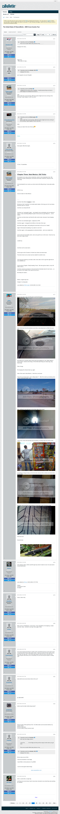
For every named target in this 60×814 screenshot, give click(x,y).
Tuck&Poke (9, 682)
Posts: (8, 52)
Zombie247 (9, 709)
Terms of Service (46, 808)
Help (27, 808)
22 (43, 803)
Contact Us (32, 808)
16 (23, 803)
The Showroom (16, 17)
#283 (54, 703)
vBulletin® (50, 811)
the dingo (9, 782)
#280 (54, 623)
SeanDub (9, 601)
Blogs (11, 11)
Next (54, 803)
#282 (54, 676)
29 (46, 803)
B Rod (9, 629)
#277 (54, 294)
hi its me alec (9, 149)
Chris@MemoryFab (9, 120)
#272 (54, 67)
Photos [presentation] (19, 32)
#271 (54, 38)
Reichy (9, 568)
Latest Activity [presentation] (12, 32)
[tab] (5, 32)
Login (56, 1)
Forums (5, 11)
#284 (54, 734)
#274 (54, 114)
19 (33, 803)
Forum (7, 17)
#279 (54, 595)
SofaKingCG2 (9, 655)
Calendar (12, 14)
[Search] (29, 35)
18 (29, 803)
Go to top (54, 808)
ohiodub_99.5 (9, 44)
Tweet (9, 56)
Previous (13, 803)
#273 (54, 85)
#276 (54, 171)
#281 (54, 649)
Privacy (38, 808)
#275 (54, 143)
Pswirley (9, 740)
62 (49, 803)
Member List (6, 14)
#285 (54, 776)
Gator (9, 300)
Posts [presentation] (5, 32)
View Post (37, 70)
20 (36, 803)
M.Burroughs (9, 91)
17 (26, 803)
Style (11, 17)
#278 (54, 562)
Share (9, 55)
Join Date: (7, 51)
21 (39, 803)
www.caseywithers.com (36, 770)
